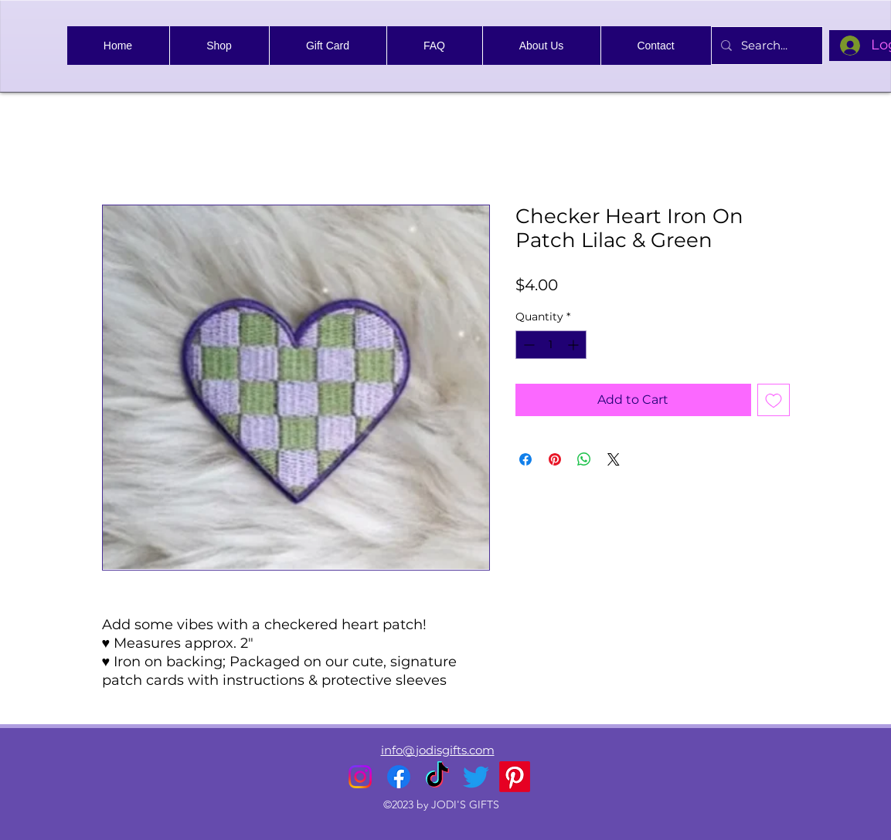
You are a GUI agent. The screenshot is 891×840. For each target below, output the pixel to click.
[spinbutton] (551, 344)
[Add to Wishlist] (773, 400)
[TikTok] (437, 776)
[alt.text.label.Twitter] (476, 776)
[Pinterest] (514, 776)
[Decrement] (527, 344)
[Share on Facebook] (525, 459)
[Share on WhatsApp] (584, 459)
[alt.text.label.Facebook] (398, 776)
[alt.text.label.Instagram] (360, 776)
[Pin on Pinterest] (555, 459)
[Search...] (765, 45)
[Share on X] (613, 459)
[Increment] (574, 344)
